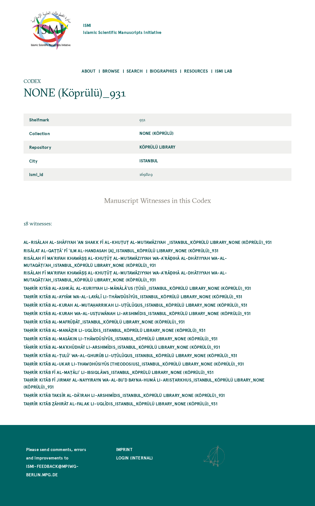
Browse (110, 71)
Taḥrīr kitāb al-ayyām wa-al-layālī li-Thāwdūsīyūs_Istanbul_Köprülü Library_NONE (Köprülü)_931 (133, 296)
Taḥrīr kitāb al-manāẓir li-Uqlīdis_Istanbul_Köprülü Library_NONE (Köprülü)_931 (114, 330)
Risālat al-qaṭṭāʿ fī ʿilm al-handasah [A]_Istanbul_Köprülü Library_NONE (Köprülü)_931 (121, 250)
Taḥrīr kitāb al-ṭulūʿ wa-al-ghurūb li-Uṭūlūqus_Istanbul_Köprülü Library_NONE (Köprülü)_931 (130, 355)
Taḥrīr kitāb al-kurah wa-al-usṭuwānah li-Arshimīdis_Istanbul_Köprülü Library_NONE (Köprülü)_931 (137, 313)
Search (135, 71)
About (88, 71)
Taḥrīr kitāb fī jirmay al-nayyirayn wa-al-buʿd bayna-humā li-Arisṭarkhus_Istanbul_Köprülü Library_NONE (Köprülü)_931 (144, 383)
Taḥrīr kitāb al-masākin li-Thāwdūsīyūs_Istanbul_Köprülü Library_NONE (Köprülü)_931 (120, 338)
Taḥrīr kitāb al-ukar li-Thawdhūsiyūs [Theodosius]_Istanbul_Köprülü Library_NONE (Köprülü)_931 (134, 364)
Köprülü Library (157, 147)
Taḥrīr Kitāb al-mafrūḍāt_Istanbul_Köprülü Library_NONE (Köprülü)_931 (104, 322)
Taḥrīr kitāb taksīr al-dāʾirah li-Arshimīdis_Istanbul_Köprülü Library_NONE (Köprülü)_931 (124, 395)
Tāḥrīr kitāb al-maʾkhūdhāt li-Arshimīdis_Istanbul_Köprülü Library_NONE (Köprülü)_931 (122, 347)
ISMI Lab (223, 71)
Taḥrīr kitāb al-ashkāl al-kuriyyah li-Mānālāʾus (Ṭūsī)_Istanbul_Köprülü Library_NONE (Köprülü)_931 (137, 288)
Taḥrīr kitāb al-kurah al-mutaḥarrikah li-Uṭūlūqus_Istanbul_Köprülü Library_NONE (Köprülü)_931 (135, 305)
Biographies (163, 71)
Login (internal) (134, 458)
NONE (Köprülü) (156, 133)
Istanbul (148, 160)
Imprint (124, 449)
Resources (196, 71)
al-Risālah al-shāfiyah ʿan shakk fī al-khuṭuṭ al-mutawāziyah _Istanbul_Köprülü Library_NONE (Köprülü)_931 (148, 242)
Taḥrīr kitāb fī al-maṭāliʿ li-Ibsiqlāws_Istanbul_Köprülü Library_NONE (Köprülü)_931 (118, 372)
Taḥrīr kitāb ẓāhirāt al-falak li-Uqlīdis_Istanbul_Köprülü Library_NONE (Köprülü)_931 (120, 403)
